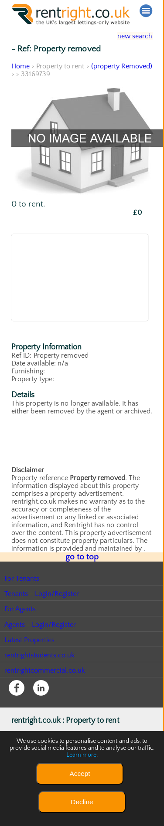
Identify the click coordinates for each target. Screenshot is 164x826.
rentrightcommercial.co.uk (45, 669)
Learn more (81, 755)
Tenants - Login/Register (42, 592)
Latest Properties (29, 639)
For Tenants (22, 577)
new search (128, 36)
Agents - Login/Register (40, 623)
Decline (82, 802)
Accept (79, 773)
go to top (82, 556)
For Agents (20, 608)
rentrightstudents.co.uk (39, 654)
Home (20, 66)
